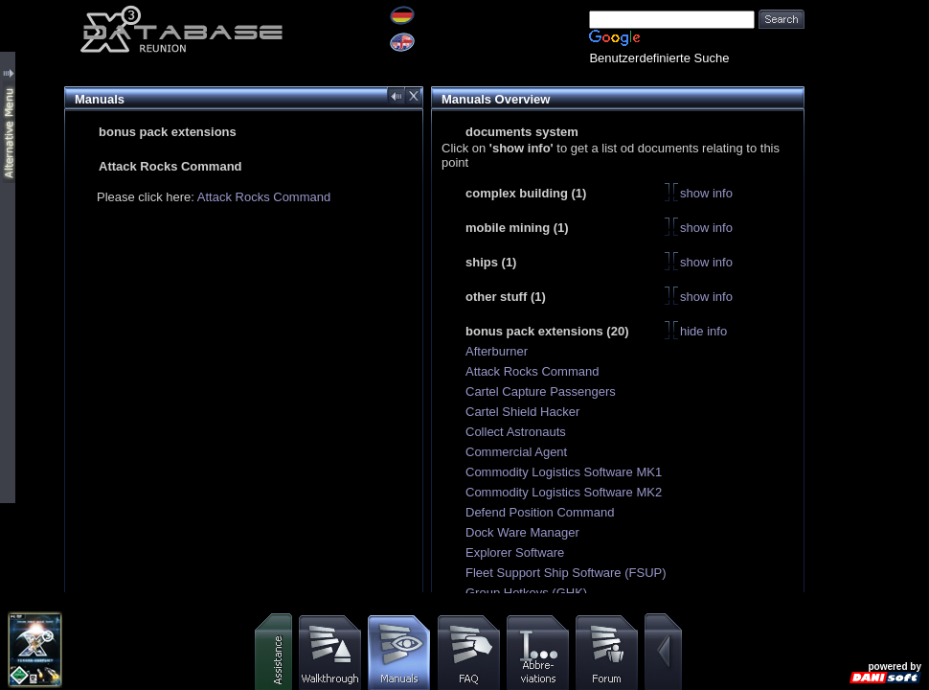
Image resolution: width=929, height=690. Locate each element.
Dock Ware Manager (522, 532)
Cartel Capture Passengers (540, 391)
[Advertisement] (866, 60)
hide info (703, 331)
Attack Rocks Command (263, 197)
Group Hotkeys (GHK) (526, 593)
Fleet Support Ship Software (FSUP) (566, 572)
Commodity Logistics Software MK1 (563, 472)
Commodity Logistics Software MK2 (563, 492)
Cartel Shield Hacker (522, 411)
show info (706, 193)
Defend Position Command (539, 512)
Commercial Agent (516, 452)
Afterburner (496, 351)
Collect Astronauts (515, 432)
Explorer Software (514, 552)
